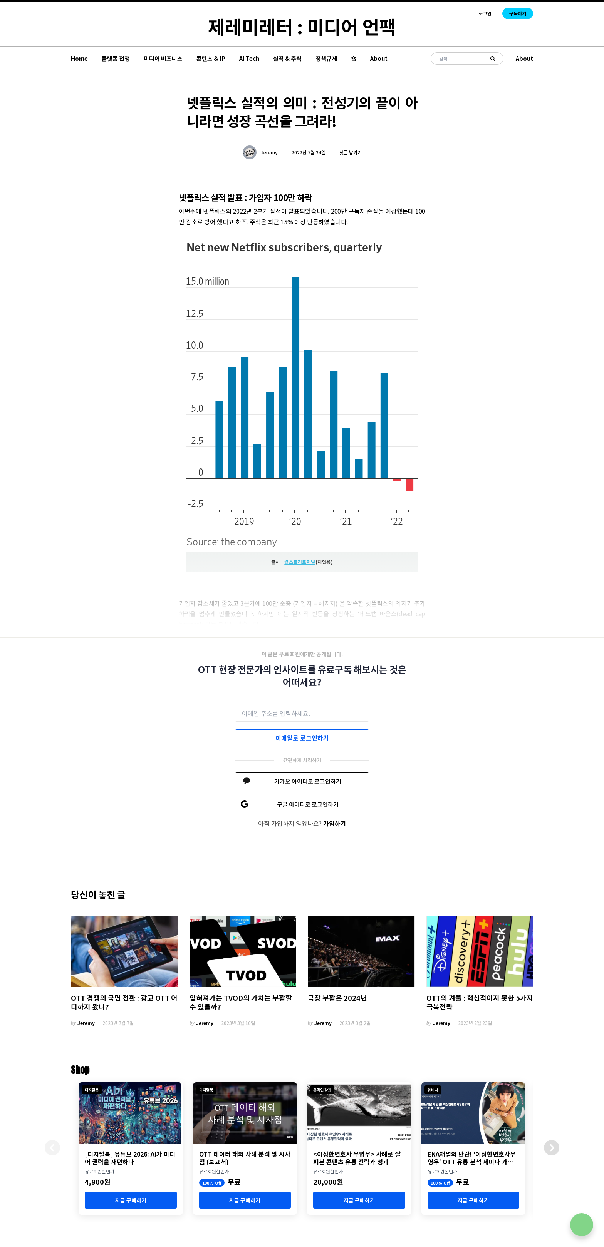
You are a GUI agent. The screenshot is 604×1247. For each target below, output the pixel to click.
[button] (551, 1147)
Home (79, 58)
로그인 (485, 13)
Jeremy (269, 152)
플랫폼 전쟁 (116, 58)
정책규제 (326, 58)
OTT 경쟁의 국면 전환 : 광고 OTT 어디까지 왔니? (124, 1002)
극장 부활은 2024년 (337, 997)
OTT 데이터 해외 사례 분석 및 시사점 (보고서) (244, 1157)
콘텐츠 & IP (210, 58)
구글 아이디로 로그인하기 (308, 804)
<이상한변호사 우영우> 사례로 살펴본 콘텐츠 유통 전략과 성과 (357, 1157)
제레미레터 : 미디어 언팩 (302, 26)
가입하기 (334, 823)
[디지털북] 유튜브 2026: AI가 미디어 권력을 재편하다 (130, 1157)
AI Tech (249, 58)
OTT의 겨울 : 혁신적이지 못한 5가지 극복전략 (479, 1002)
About (379, 58)
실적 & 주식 (287, 58)
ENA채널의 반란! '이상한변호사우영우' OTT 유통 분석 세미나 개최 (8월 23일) (472, 1157)
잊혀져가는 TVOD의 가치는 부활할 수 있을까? (241, 1002)
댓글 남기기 (350, 152)
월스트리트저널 (299, 561)
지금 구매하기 (130, 1200)
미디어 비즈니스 (163, 58)
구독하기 (517, 13)
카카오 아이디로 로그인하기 (307, 781)
